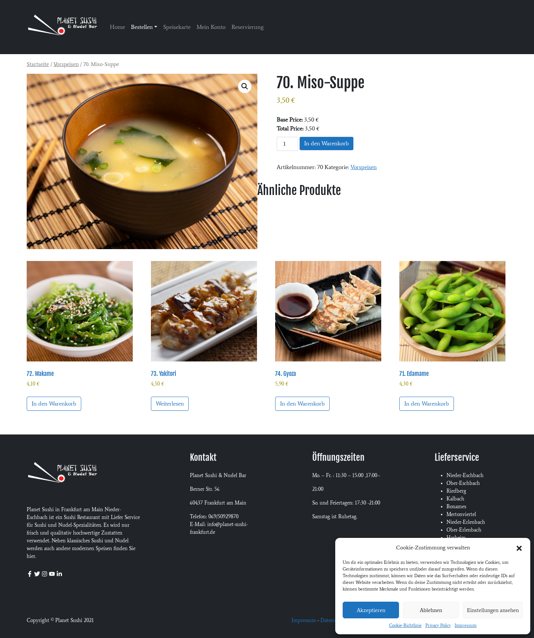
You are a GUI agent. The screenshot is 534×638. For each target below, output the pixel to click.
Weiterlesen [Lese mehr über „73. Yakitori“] (170, 403)
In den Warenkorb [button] (54, 403)
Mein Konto (211, 26)
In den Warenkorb (326, 143)
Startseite (38, 64)
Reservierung (247, 26)
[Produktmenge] (287, 144)
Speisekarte (177, 26)
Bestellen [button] (142, 26)
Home (117, 26)
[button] (519, 547)
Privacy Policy (438, 625)
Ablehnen (431, 610)
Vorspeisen (66, 64)
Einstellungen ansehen (493, 610)
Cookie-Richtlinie (405, 625)
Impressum (466, 625)
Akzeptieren (371, 610)
